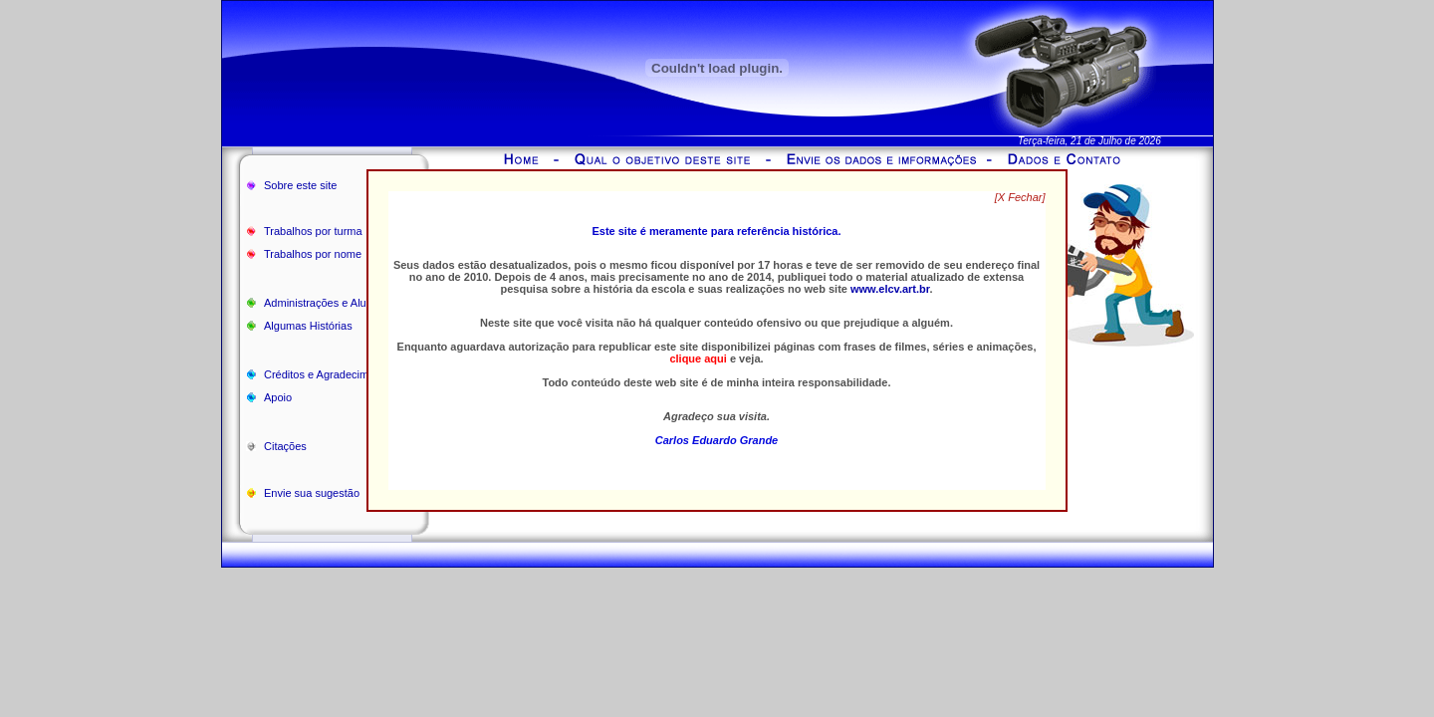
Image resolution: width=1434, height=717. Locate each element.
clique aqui (697, 358)
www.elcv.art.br (889, 289)
